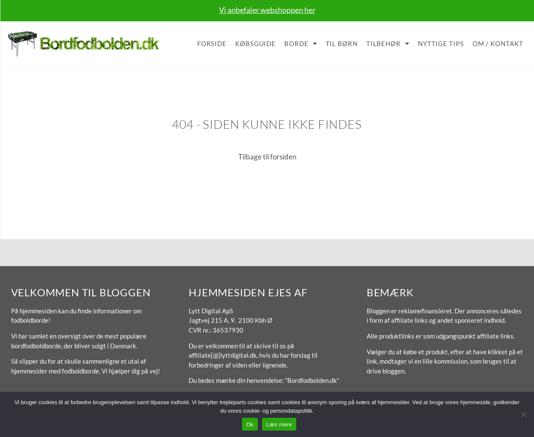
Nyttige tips (441, 43)
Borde (300, 43)
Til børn (342, 43)
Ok (250, 424)
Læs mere (279, 424)
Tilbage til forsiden (267, 156)
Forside (212, 43)
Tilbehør (387, 43)
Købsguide (255, 43)
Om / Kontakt (498, 43)
